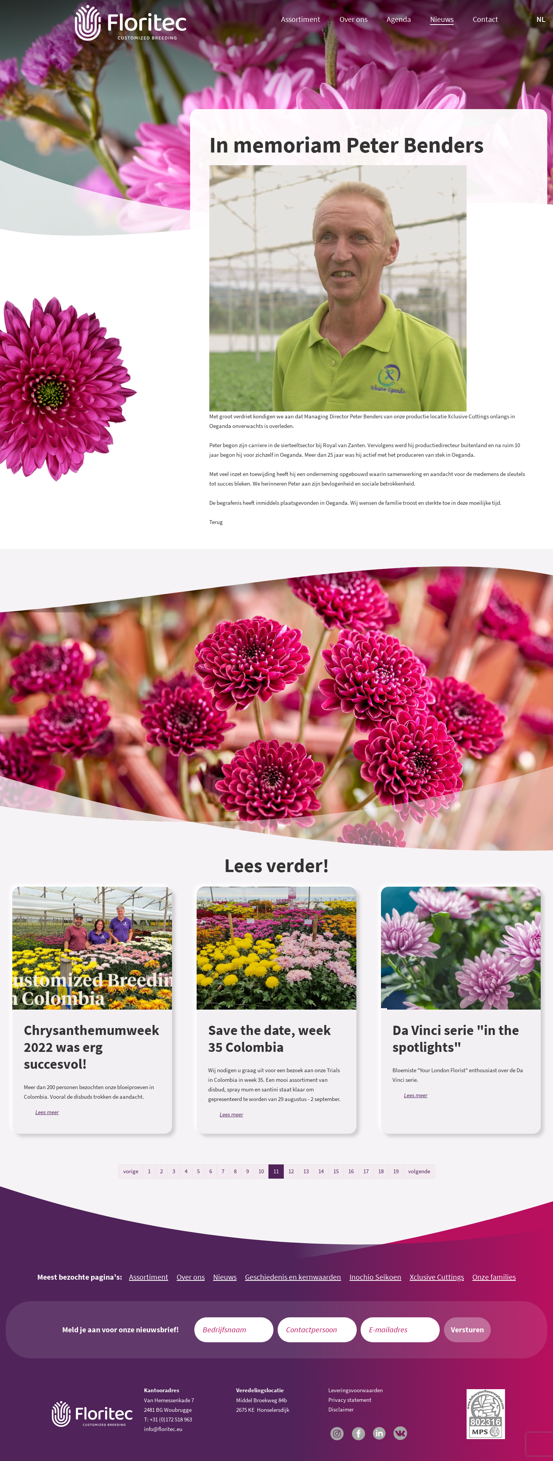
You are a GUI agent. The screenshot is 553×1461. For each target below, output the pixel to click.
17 (366, 1171)
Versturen (467, 1330)
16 (351, 1171)
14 (321, 1171)
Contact (485, 19)
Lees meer (47, 1112)
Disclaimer (341, 1409)
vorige (130, 1171)
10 (261, 1171)
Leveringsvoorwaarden (355, 1390)
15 (336, 1171)
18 (381, 1171)
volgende (419, 1171)
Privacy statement (349, 1399)
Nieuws (442, 19)
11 (276, 1171)
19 (396, 1171)
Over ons (353, 19)
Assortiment (300, 19)
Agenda (399, 19)
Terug (216, 522)
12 (291, 1171)
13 (306, 1171)
